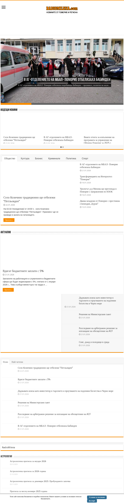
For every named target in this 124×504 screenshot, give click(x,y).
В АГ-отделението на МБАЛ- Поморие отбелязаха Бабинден (67, 80)
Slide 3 (77, 104)
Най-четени (17, 303)
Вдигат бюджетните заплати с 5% (23, 271)
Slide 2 (46, 104)
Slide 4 (108, 104)
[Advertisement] (62, 25)
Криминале (54, 158)
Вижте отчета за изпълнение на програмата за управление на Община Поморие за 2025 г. (99, 140)
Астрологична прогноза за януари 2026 (28, 403)
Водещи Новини (9, 110)
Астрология (6, 398)
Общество (9, 158)
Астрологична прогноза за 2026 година (28, 413)
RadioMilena (8, 389)
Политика (71, 158)
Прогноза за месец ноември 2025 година (28, 433)
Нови (5, 303)
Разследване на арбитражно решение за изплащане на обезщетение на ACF (99, 270)
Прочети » (9, 220)
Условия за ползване (97, 497)
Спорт (85, 158)
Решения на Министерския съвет (96, 255)
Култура (25, 158)
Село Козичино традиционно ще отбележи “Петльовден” (19, 138)
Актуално (6, 232)
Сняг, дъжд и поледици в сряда (95, 282)
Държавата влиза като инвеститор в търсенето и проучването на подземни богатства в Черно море (98, 241)
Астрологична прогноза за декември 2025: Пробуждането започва (40, 423)
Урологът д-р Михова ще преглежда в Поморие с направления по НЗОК (98, 190)
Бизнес (39, 158)
